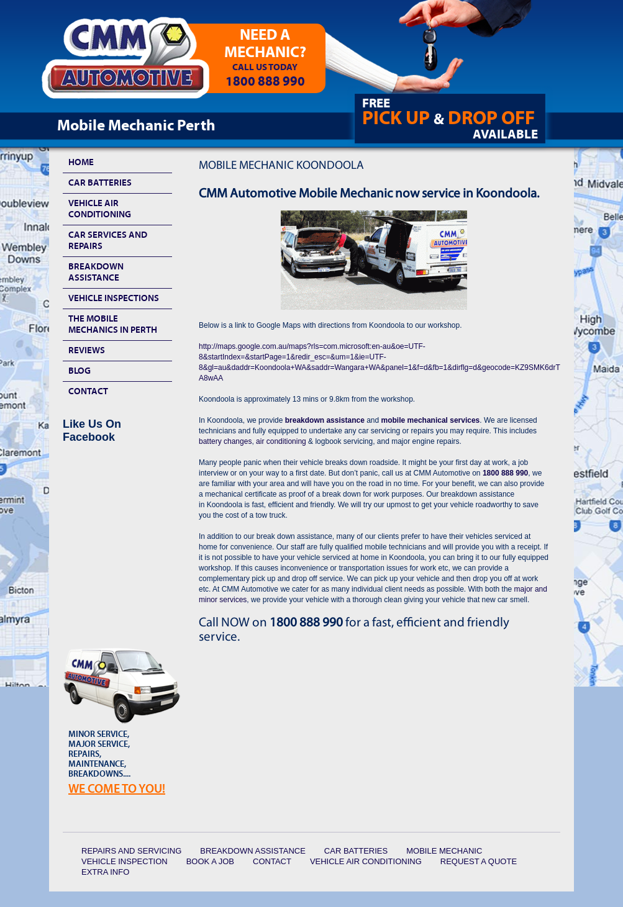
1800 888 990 (505, 473)
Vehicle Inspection (124, 861)
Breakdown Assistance (96, 272)
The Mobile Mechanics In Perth (112, 324)
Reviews (86, 350)
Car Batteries (100, 183)
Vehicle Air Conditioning (99, 209)
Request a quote (478, 861)
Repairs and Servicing (131, 850)
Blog (79, 371)
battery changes (225, 441)
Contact (88, 391)
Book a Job (210, 861)
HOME (81, 162)
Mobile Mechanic (444, 850)
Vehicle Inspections (113, 298)
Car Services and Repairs (107, 240)
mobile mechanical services (430, 420)
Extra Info (105, 872)
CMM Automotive (134, 63)
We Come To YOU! (116, 789)
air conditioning (281, 441)
